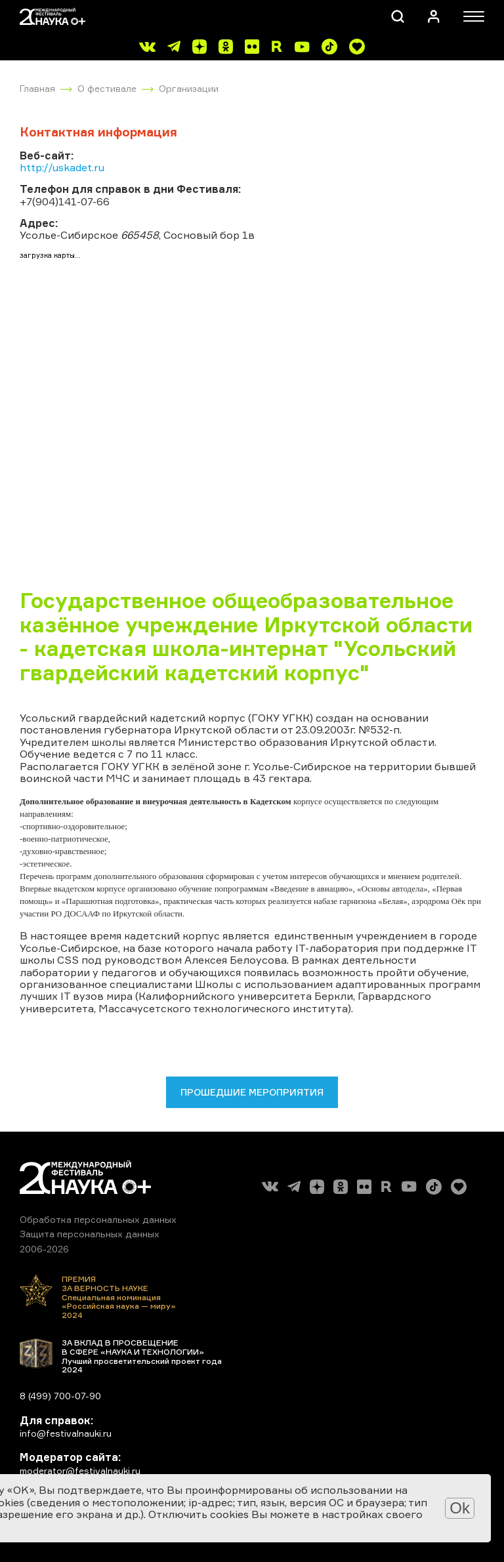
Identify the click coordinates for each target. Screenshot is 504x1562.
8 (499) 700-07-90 (60, 1395)
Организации (189, 88)
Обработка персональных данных (98, 1219)
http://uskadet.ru (62, 167)
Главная (37, 88)
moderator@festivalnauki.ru (80, 1470)
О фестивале (106, 88)
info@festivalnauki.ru (66, 1433)
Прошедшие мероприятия (252, 1092)
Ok (460, 1508)
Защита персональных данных (89, 1233)
